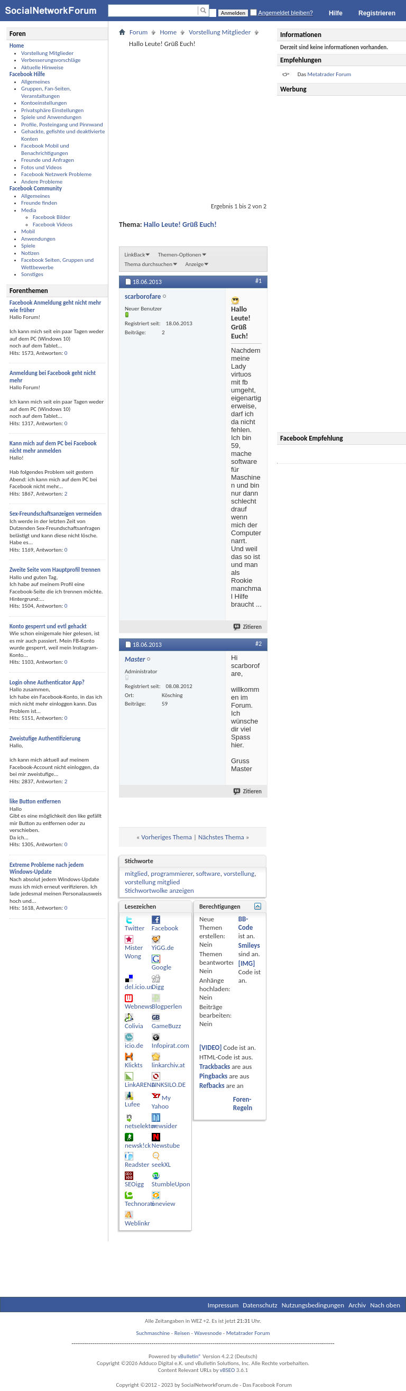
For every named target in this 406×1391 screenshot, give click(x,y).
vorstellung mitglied (152, 882)
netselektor (140, 1126)
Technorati (139, 1203)
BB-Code (245, 923)
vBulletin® (189, 1356)
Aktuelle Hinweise (42, 67)
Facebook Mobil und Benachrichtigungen (45, 149)
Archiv (357, 1305)
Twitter (134, 928)
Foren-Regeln (242, 1103)
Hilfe (336, 13)
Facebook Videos (52, 224)
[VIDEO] (210, 1047)
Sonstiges (32, 274)
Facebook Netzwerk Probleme (56, 174)
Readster (137, 1164)
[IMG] (246, 963)
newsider (164, 1126)
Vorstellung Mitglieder (47, 53)
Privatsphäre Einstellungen (52, 110)
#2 (258, 643)
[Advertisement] (343, 264)
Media (28, 210)
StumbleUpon (171, 1184)
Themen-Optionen (179, 254)
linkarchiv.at (168, 1065)
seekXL (161, 1164)
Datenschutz (260, 1305)
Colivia (134, 1026)
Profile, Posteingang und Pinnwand (62, 124)
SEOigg (134, 1184)
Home (168, 32)
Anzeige (194, 264)
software (208, 873)
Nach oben (385, 1305)
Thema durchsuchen (148, 264)
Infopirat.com (170, 1045)
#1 (258, 281)
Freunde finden (39, 202)
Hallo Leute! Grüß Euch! (180, 224)
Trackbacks (214, 1066)
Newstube (166, 1145)
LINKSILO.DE (169, 1084)
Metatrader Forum (248, 1333)
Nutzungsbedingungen (313, 1305)
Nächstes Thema (221, 837)
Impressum (223, 1305)
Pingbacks (213, 1076)
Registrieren (376, 13)
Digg (158, 987)
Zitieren (248, 627)
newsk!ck (138, 1145)
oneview (164, 1203)
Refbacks (212, 1086)
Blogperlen (167, 1006)
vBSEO (227, 1370)
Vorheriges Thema (166, 837)
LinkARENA (140, 1084)
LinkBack (134, 254)
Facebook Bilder (51, 217)
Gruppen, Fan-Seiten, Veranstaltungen (46, 92)
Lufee (132, 1104)
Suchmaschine (153, 1333)
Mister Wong (134, 952)
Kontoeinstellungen (44, 102)
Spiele (28, 245)
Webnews (138, 1006)
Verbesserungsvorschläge (50, 60)
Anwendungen (38, 238)
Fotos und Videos (41, 167)
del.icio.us (139, 987)
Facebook (165, 928)
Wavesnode (208, 1333)
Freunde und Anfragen (47, 160)
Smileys (249, 945)
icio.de (134, 1045)
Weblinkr (137, 1223)
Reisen (182, 1333)
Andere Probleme (41, 181)
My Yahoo (161, 1102)
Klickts (134, 1065)
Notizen (30, 253)
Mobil (28, 231)
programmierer (171, 873)
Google (161, 967)
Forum (138, 32)
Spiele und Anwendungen (51, 117)
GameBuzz (166, 1026)
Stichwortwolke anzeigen (159, 890)
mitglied (136, 873)
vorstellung (239, 873)
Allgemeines (35, 81)
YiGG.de (163, 947)
